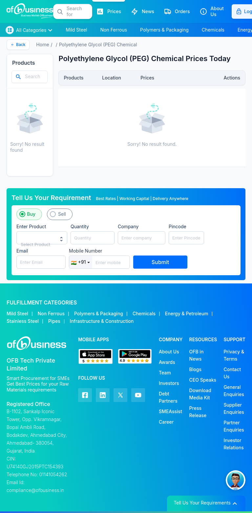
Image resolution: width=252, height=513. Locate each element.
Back (18, 44)
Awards (167, 362)
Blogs (195, 369)
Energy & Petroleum (186, 313)
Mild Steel (17, 313)
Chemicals (144, 313)
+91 (81, 262)
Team (165, 372)
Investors (169, 383)
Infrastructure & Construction (102, 321)
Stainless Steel (23, 321)
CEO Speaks (203, 380)
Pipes (54, 321)
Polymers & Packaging (98, 313)
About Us (169, 351)
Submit (160, 262)
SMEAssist (170, 411)
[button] (79, 11)
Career (166, 422)
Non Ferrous (51, 313)
